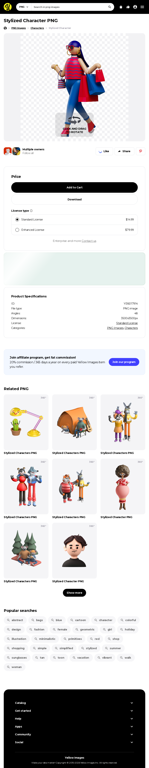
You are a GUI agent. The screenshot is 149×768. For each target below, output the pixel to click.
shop (113, 639)
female (60, 629)
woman (14, 667)
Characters (131, 328)
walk (125, 657)
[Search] (109, 7)
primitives (72, 639)
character (103, 620)
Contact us (89, 241)
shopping (16, 648)
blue (56, 620)
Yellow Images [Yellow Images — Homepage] (74, 757)
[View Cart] (121, 7)
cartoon (78, 620)
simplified (64, 648)
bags (37, 620)
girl (107, 629)
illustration (16, 639)
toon (58, 657)
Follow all (28, 153)
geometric (84, 629)
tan (40, 657)
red (94, 639)
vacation (80, 657)
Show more (74, 592)
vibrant (104, 657)
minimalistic (44, 639)
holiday (127, 629)
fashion (36, 629)
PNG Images (115, 328)
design (14, 629)
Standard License (127, 323)
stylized (89, 648)
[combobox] (72, 7)
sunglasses (17, 657)
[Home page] (5, 28)
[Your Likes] (128, 7)
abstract (15, 620)
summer (113, 648)
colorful (128, 620)
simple (40, 648)
